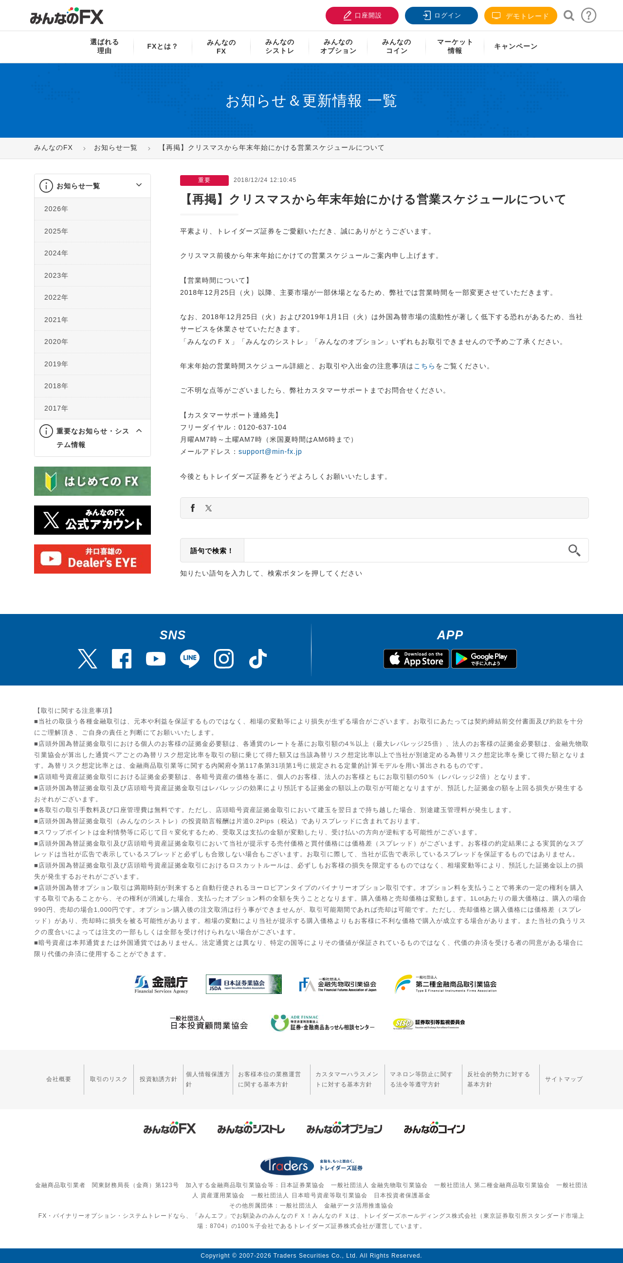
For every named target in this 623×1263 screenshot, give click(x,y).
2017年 (56, 408)
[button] (130, 186)
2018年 (56, 386)
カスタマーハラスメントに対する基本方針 (347, 1079)
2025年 (56, 231)
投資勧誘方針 (159, 1079)
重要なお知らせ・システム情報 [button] (92, 438)
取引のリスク (109, 1079)
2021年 (56, 320)
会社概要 (59, 1079)
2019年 (56, 364)
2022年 (56, 297)
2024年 (56, 253)
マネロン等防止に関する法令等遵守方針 (421, 1079)
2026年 (56, 209)
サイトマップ (564, 1079)
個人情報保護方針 (208, 1079)
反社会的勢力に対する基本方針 (499, 1079)
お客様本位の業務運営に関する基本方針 (269, 1079)
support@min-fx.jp (270, 451)
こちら (425, 366)
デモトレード (521, 16)
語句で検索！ (212, 551)
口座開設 (361, 14)
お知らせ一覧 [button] (78, 186)
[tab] (92, 186)
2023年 (56, 275)
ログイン (440, 14)
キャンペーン (516, 46)
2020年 (56, 341)
